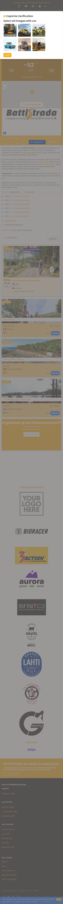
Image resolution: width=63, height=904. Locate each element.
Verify (7, 55)
